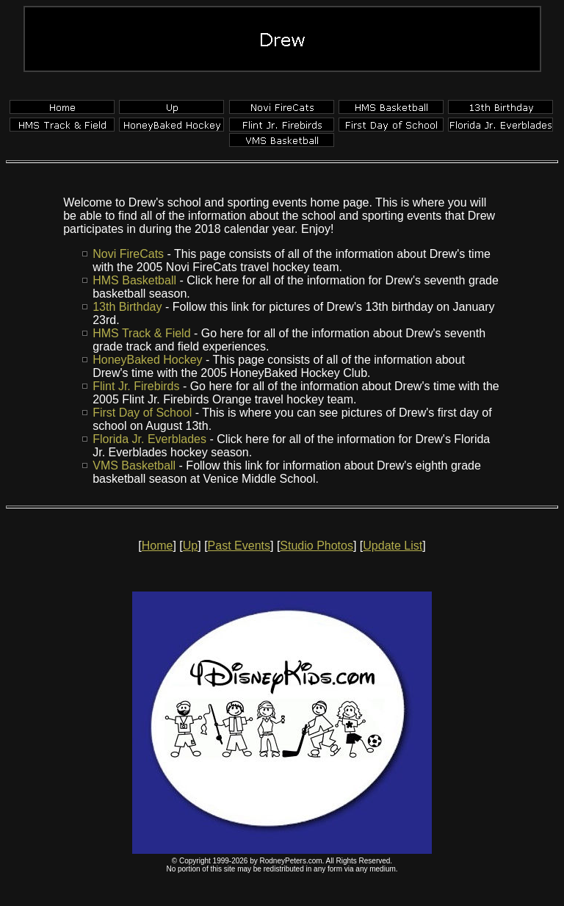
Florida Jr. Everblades (149, 439)
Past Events (239, 545)
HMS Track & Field (141, 333)
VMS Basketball (134, 465)
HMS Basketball (134, 280)
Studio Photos (316, 545)
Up (190, 545)
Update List (392, 545)
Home (157, 545)
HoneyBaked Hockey (147, 359)
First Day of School (142, 412)
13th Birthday (127, 307)
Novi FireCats (128, 254)
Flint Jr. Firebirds (136, 386)
